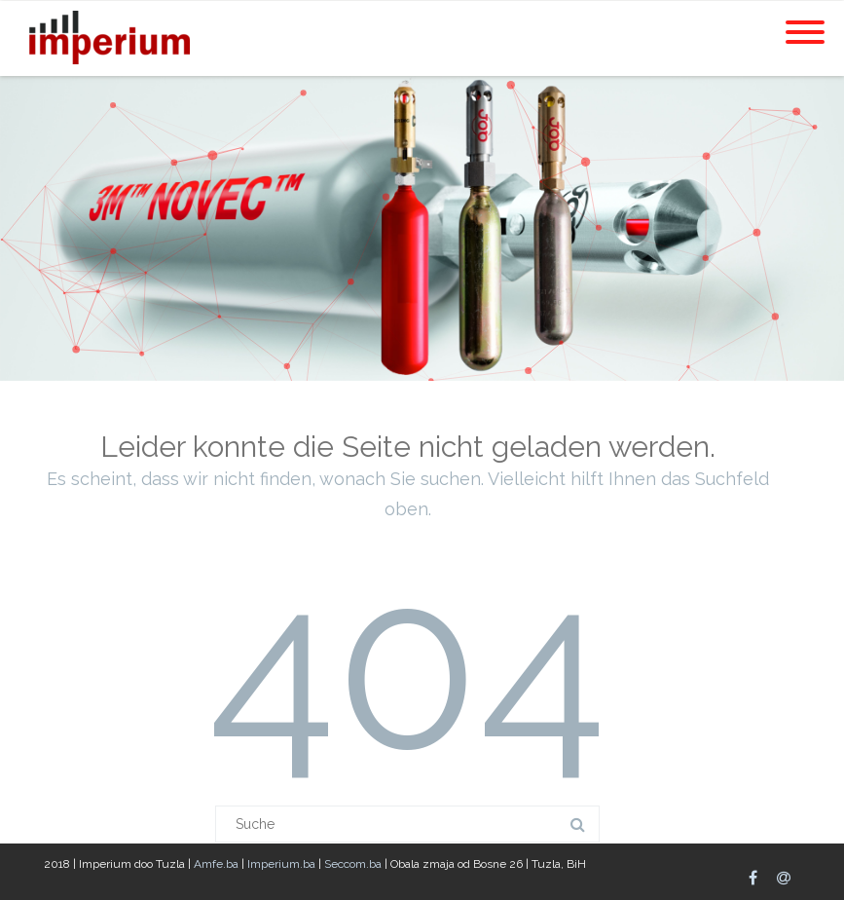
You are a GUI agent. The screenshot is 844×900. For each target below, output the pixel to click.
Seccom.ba (353, 864)
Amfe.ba (217, 864)
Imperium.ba (282, 864)
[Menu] (805, 20)
